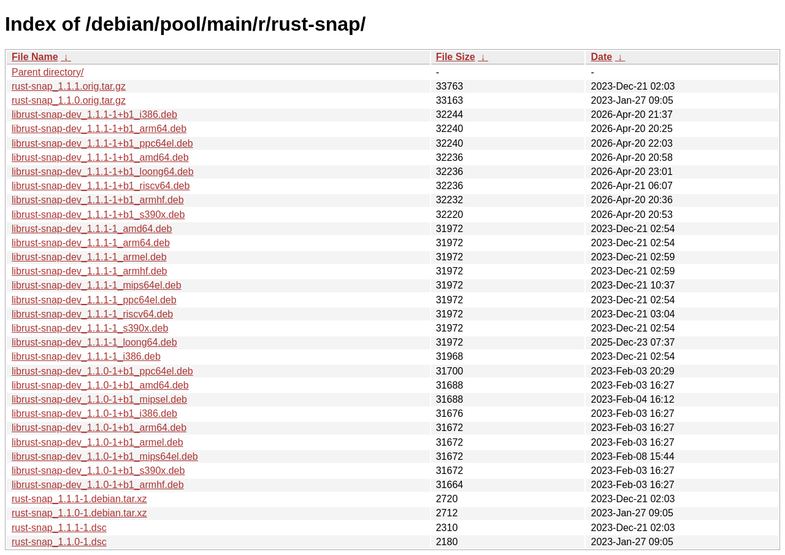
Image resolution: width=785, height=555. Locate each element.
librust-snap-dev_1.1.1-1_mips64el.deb (97, 285)
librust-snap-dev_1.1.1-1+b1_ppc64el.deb (102, 143)
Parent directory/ (47, 72)
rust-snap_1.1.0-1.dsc (59, 542)
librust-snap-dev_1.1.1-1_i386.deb (86, 356)
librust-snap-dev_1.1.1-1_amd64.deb (92, 228)
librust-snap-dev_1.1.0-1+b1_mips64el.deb (105, 456)
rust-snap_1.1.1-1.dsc (59, 527)
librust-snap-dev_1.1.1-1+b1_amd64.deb (100, 157)
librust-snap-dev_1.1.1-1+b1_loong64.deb (103, 171)
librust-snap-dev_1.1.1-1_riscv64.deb (92, 314)
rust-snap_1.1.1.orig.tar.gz (69, 86)
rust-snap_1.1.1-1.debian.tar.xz (79, 499)
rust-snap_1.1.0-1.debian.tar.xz (79, 513)
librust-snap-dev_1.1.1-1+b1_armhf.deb (98, 200)
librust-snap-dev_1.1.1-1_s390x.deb (90, 328)
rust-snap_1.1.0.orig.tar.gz (69, 100)
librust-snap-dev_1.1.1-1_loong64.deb (94, 342)
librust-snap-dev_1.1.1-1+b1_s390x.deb (98, 214)
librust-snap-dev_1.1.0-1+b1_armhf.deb (98, 484)
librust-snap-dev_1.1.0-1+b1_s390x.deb (98, 470)
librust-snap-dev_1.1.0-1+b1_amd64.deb (100, 385)
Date (601, 57)
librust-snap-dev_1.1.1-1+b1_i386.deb (94, 114)
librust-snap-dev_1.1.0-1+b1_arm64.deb (99, 427)
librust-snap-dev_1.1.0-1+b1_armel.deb (97, 442)
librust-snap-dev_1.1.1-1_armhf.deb (89, 271)
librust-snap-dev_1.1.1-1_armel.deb (89, 257)
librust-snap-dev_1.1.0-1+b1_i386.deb (94, 413)
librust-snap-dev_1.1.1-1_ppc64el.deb (94, 300)
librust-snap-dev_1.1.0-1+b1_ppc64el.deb (102, 371)
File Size (455, 57)
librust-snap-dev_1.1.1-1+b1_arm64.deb (99, 128)
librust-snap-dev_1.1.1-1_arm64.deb (91, 243)
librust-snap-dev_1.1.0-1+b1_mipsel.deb (99, 399)
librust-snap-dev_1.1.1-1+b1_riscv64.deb (101, 185)
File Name (35, 57)
